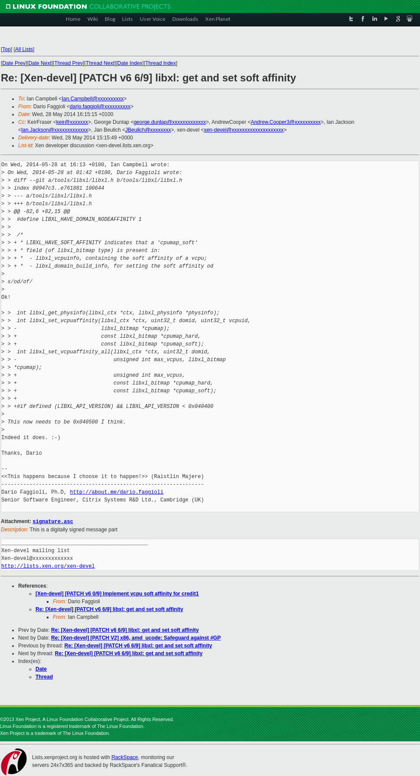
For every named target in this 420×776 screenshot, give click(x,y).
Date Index (129, 63)
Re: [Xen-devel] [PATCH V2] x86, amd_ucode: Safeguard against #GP (136, 637)
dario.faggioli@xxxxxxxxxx (100, 106)
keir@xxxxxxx (72, 122)
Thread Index (160, 63)
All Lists (24, 49)
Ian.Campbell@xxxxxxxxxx (93, 99)
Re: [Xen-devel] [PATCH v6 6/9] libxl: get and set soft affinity (109, 609)
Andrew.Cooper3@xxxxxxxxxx (286, 122)
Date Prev (13, 63)
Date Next (39, 63)
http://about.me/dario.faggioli (116, 492)
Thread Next (100, 63)
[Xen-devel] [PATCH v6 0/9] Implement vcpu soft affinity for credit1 (117, 593)
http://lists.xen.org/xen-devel (48, 565)
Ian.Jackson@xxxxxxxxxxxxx (54, 130)
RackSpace (124, 757)
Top (6, 49)
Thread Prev (68, 63)
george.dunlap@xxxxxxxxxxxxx (170, 122)
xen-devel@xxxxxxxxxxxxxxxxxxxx (244, 130)
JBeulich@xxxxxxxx (148, 130)
